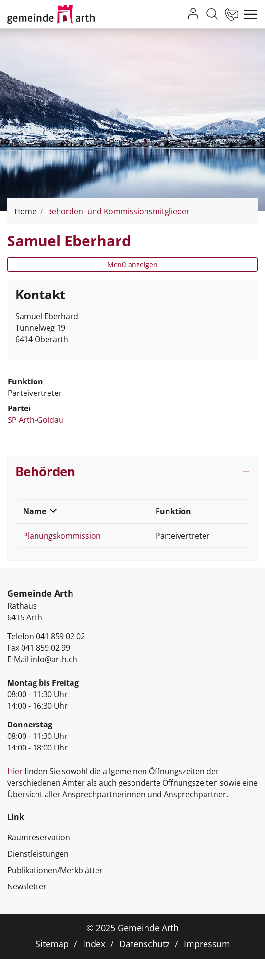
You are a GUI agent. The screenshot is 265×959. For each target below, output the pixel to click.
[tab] (132, 471)
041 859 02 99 (45, 647)
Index (94, 943)
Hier (15, 771)
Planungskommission (62, 535)
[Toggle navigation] (248, 14)
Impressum (207, 943)
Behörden (45, 471)
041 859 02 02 (60, 636)
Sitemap (52, 943)
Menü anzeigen (132, 264)
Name (34, 511)
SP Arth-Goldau (35, 420)
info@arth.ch (54, 659)
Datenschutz (144, 943)
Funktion (173, 511)
